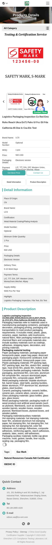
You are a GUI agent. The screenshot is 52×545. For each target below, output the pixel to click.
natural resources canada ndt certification (27, 458)
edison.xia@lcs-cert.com (17, 517)
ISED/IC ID (9, 464)
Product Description (38, 182)
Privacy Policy (12, 532)
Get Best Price (14, 173)
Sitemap (23, 532)
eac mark (21, 452)
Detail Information (14, 182)
